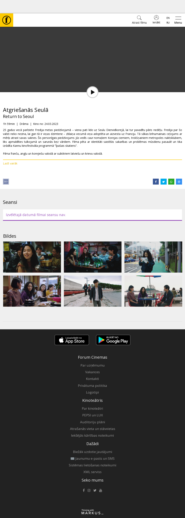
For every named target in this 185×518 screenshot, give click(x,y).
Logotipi (92, 379)
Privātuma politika (92, 372)
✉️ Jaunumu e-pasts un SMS (92, 445)
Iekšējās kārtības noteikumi (92, 422)
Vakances (92, 358)
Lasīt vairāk (10, 150)
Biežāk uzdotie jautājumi (92, 438)
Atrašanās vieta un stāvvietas (92, 415)
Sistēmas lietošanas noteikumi (92, 451)
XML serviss (92, 458)
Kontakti (92, 365)
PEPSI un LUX (92, 401)
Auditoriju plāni (92, 408)
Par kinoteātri (92, 395)
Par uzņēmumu (92, 352)
